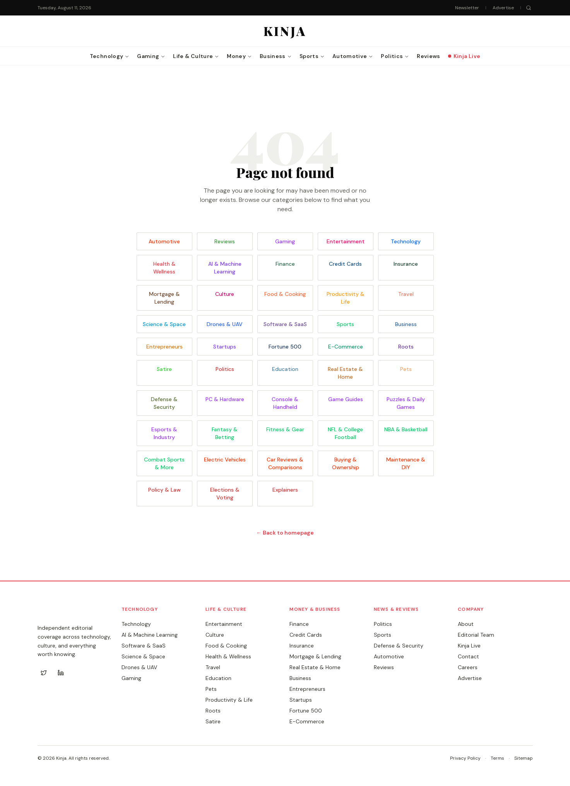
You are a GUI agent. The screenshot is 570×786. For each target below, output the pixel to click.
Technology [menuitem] (110, 56)
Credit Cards (345, 263)
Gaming (285, 241)
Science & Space (164, 324)
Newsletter (467, 8)
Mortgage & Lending (164, 297)
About (466, 623)
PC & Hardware (224, 399)
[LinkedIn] (61, 672)
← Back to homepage (285, 532)
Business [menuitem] (276, 56)
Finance (285, 263)
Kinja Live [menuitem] (464, 56)
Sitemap (523, 758)
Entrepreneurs (164, 346)
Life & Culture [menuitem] (196, 56)
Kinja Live (469, 645)
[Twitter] (44, 672)
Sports (345, 324)
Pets (406, 369)
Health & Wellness (164, 267)
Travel (406, 293)
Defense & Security (164, 403)
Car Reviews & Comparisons (285, 463)
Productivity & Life (346, 297)
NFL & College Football (345, 433)
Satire (164, 369)
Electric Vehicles (225, 459)
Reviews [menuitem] (428, 56)
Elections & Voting (225, 493)
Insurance (406, 263)
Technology (406, 241)
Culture (224, 293)
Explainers (285, 489)
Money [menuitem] (239, 56)
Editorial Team (476, 634)
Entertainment (346, 241)
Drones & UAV (225, 324)
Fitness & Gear (285, 429)
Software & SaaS (285, 324)
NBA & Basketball (406, 429)
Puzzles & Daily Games (406, 403)
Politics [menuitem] (395, 56)
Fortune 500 (285, 346)
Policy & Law (164, 489)
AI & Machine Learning (224, 267)
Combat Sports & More (164, 463)
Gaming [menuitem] (151, 56)
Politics (225, 369)
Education (285, 369)
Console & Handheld (285, 403)
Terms (497, 758)
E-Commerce (345, 346)
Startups (224, 346)
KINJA (53, 612)
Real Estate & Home (345, 373)
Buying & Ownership (345, 463)
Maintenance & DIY (405, 463)
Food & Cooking (285, 293)
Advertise (503, 8)
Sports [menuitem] (312, 56)
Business (406, 324)
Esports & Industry (164, 433)
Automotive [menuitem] (352, 56)
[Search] (528, 7)
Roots (406, 346)
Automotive (164, 241)
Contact (468, 656)
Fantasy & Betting (225, 433)
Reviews (224, 241)
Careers (468, 667)
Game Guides (345, 399)
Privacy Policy (465, 758)
